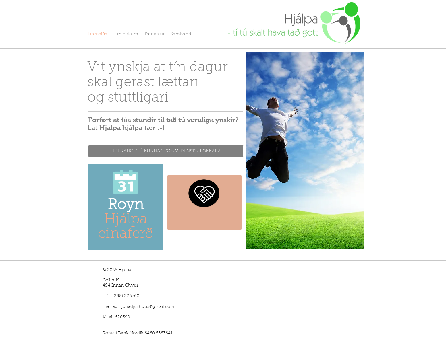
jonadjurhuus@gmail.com (147, 307)
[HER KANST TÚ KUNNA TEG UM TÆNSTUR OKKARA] (166, 151)
